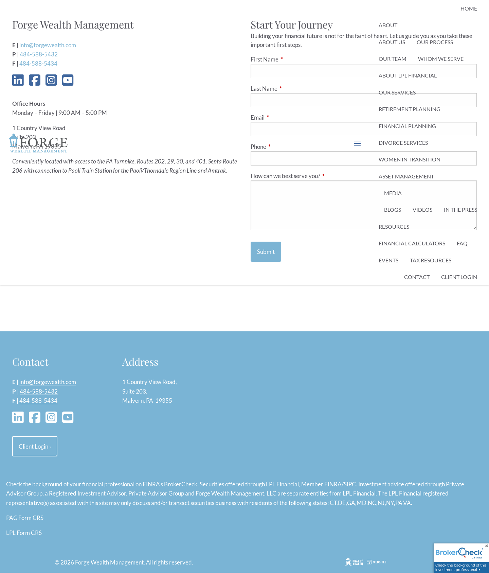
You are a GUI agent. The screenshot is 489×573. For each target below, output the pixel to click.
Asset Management (406, 176)
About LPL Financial (408, 75)
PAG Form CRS (24, 517)
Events (388, 260)
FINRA (333, 484)
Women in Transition (409, 159)
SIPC (350, 484)
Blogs (392, 209)
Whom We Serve (441, 58)
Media (393, 193)
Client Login (459, 277)
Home (468, 8)
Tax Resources (430, 260)
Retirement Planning (409, 109)
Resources (394, 226)
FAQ (462, 243)
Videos (422, 209)
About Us (392, 42)
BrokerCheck (180, 484)
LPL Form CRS (24, 532)
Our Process (435, 42)
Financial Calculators (412, 243)
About (388, 25)
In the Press (460, 209)
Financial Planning (407, 126)
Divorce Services (403, 142)
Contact (417, 277)
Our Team (392, 58)
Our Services (397, 92)
